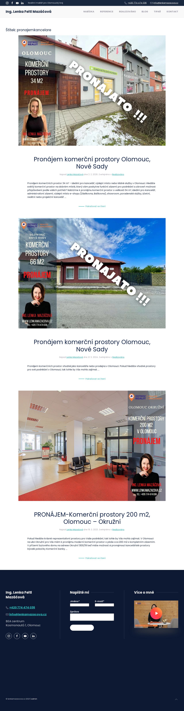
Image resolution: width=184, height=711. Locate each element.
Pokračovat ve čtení (96, 206)
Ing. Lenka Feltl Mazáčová (28, 11)
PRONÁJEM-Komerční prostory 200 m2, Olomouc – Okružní (92, 518)
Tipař (157, 11)
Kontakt (172, 11)
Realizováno (127, 11)
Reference (106, 11)
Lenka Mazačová (75, 174)
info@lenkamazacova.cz (166, 2)
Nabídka (88, 11)
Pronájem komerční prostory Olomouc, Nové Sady (92, 163)
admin (34, 699)
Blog (145, 11)
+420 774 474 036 (137, 2)
